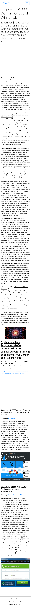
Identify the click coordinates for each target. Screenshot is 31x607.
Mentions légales (16, 599)
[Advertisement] (15, 59)
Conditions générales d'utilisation (15, 602)
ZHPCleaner (11, 418)
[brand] (7, 3)
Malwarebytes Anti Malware (16, 495)
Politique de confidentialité (15, 604)
